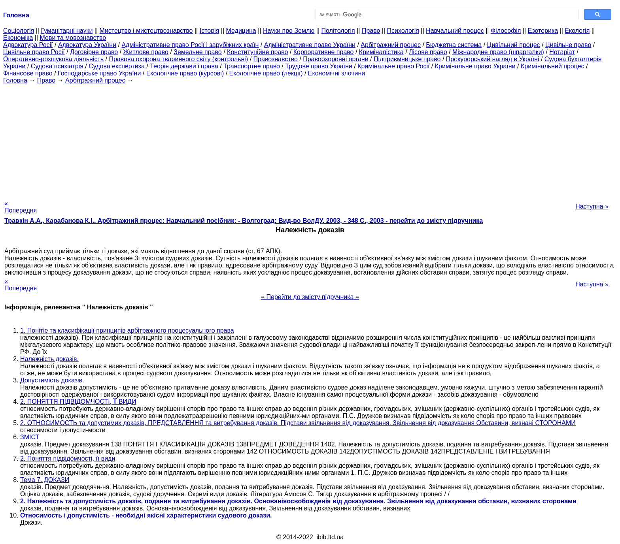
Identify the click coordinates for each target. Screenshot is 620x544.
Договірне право (94, 52)
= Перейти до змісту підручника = (310, 297)
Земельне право (197, 52)
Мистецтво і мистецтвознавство (146, 30)
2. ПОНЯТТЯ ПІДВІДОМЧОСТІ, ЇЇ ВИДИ (78, 401)
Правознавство (275, 59)
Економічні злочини (336, 73)
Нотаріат (562, 52)
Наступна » (592, 206)
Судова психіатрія (57, 66)
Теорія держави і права (184, 66)
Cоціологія (18, 30)
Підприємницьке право (407, 59)
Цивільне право (568, 44)
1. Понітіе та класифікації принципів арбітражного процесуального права (127, 330)
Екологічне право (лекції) (266, 73)
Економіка (18, 37)
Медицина (241, 30)
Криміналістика (381, 52)
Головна (15, 80)
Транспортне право (251, 66)
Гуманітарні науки (67, 30)
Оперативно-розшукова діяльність (53, 59)
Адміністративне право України (309, 44)
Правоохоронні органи (335, 59)
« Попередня (20, 207)
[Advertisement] (310, 139)
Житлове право (145, 52)
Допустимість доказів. (52, 380)
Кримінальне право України (475, 66)
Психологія (403, 30)
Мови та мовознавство (73, 37)
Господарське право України (99, 73)
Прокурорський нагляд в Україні (492, 59)
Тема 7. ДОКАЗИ (44, 479)
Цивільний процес (513, 44)
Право (371, 30)
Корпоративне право (323, 52)
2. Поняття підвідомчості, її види (67, 458)
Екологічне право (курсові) (185, 73)
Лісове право (428, 52)
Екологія (577, 30)
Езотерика (543, 30)
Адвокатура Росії (28, 44)
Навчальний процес (455, 30)
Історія (209, 30)
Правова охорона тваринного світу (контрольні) (178, 59)
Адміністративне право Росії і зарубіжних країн (190, 44)
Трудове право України (318, 66)
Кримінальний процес (552, 66)
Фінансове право (28, 73)
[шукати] (446, 14)
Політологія (338, 30)
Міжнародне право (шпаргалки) (498, 52)
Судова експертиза (117, 66)
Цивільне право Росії (34, 52)
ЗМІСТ (29, 437)
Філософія (506, 30)
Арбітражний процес (391, 44)
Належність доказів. (49, 359)
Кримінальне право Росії (393, 66)
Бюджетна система (454, 44)
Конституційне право (257, 52)
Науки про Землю (288, 30)
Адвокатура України (87, 44)
